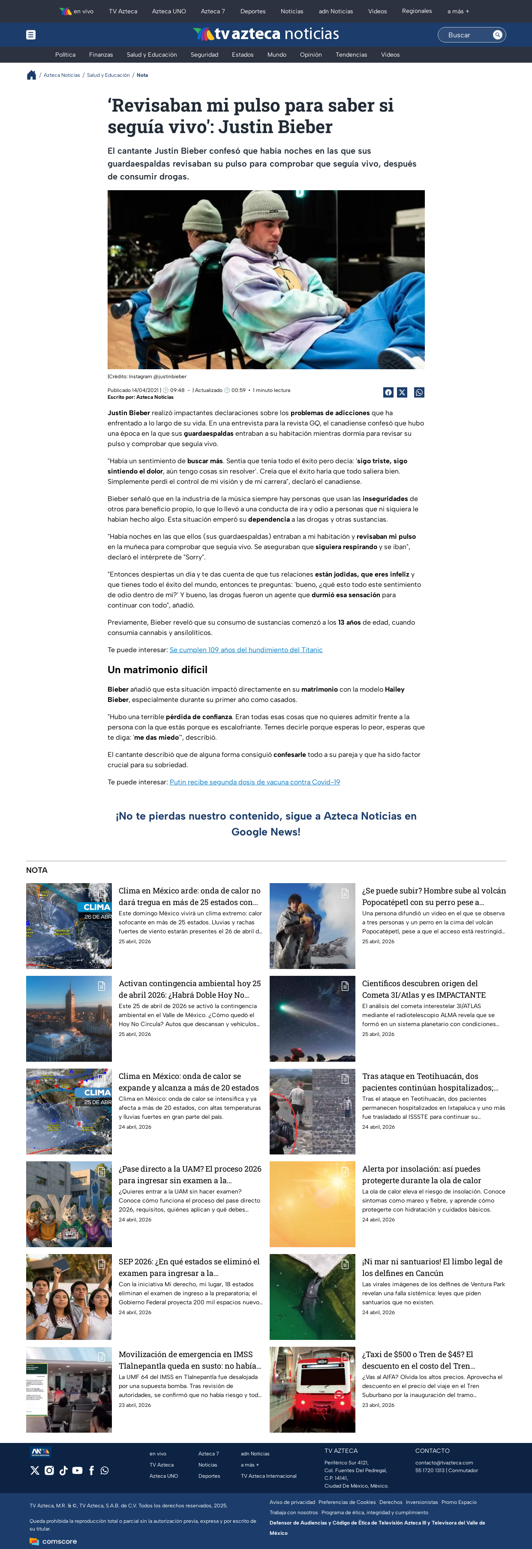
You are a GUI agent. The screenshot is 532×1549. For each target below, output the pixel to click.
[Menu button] (60, 34)
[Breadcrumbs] (35, 75)
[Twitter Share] (402, 392)
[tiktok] (63, 1473)
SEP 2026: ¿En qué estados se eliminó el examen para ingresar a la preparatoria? (189, 1267)
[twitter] (35, 1473)
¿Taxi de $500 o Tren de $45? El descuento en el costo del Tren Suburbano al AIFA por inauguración (428, 1360)
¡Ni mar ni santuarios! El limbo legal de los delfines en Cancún (432, 1267)
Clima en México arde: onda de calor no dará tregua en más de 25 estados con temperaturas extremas (190, 896)
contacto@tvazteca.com (444, 1463)
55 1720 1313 (430, 1470)
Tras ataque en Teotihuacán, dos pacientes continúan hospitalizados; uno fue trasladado (427, 1082)
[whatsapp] (104, 1472)
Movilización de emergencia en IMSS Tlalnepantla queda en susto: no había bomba (187, 1360)
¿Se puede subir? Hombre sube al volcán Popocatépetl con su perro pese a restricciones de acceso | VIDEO (434, 896)
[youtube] (77, 1473)
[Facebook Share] (388, 392)
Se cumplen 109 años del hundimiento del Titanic (246, 650)
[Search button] (497, 34)
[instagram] (49, 1473)
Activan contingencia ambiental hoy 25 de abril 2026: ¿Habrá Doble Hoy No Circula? (190, 989)
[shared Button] (419, 392)
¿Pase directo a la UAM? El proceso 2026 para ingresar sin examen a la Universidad (190, 1174)
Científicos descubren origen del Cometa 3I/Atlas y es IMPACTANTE (424, 989)
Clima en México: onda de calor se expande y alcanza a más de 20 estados (189, 1082)
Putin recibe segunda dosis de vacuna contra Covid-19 (255, 782)
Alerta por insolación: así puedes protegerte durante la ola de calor (421, 1174)
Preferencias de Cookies (347, 1502)
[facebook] (91, 1473)
